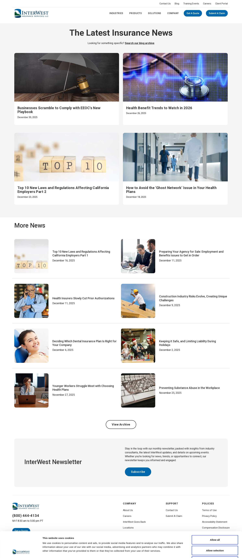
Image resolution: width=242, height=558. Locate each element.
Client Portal (221, 3)
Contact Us (165, 3)
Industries (116, 13)
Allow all (215, 515)
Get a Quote (193, 13)
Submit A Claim (217, 13)
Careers (207, 3)
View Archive (121, 424)
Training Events (191, 3)
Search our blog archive (139, 43)
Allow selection (215, 526)
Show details (170, 551)
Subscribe (138, 471)
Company (173, 13)
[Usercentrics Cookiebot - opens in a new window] (21, 551)
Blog (177, 3)
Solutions (154, 13)
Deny (215, 536)
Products (135, 13)
